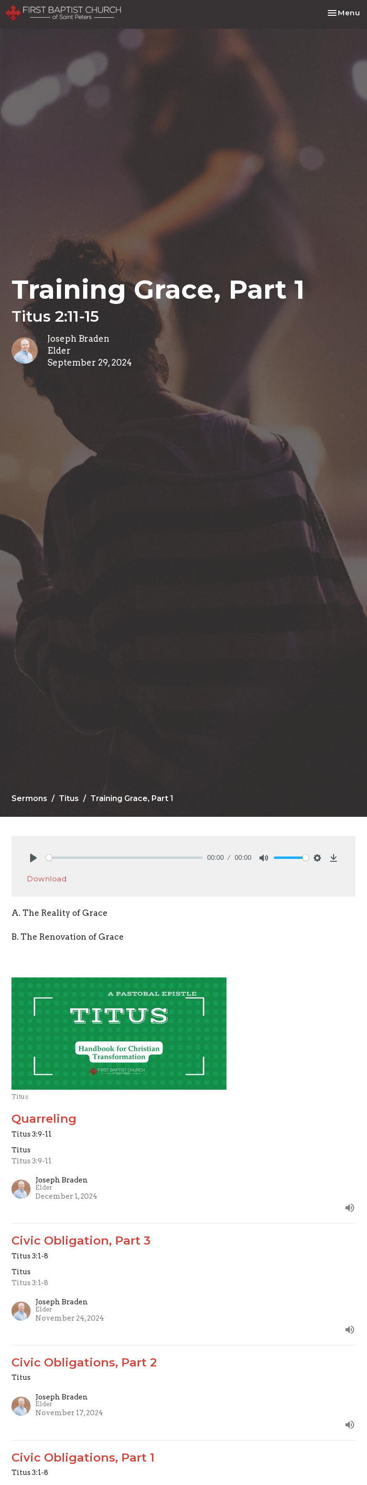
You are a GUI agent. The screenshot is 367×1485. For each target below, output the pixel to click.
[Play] (33, 858)
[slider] (124, 857)
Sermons (29, 798)
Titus (69, 798)
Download (46, 878)
